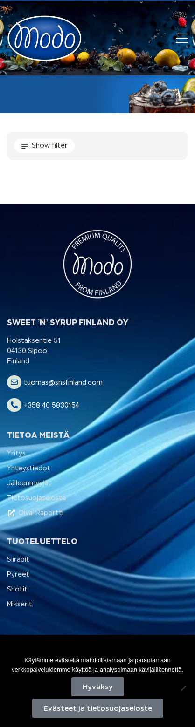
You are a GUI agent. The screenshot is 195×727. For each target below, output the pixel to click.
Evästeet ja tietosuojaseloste (97, 708)
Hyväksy (98, 687)
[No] (183, 688)
